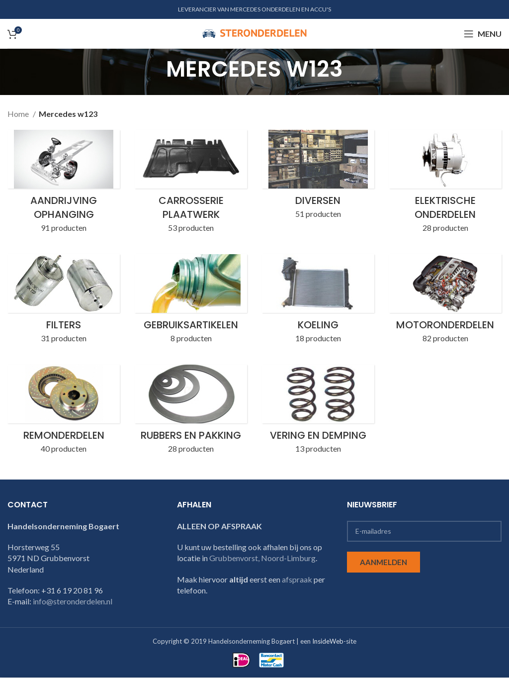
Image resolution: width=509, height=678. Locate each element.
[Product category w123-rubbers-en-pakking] (191, 412)
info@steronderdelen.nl (72, 601)
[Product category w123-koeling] (318, 302)
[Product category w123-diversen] (318, 177)
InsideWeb (327, 641)
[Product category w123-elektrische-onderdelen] (445, 184)
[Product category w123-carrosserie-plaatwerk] (191, 184)
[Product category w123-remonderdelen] (63, 412)
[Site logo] (254, 32)
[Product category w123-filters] (63, 302)
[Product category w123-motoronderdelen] (445, 302)
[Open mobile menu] (483, 34)
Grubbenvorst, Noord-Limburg (262, 558)
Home (18, 113)
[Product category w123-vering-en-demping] (318, 412)
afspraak (297, 579)
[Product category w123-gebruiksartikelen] (191, 302)
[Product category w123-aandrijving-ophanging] (63, 184)
